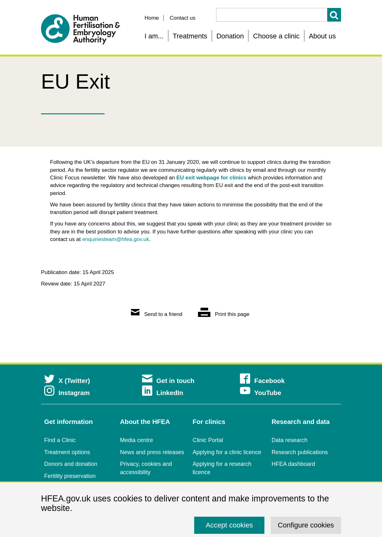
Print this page (223, 314)
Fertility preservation (70, 476)
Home (152, 18)
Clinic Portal (208, 440)
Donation (230, 36)
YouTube (260, 392)
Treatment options (67, 452)
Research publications (300, 452)
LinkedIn (162, 392)
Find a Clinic (60, 440)
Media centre (136, 440)
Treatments (190, 36)
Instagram (67, 392)
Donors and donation (70, 464)
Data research (290, 440)
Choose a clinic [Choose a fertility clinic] (276, 36)
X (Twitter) (67, 380)
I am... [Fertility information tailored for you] (154, 36)
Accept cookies (229, 525)
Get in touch (168, 380)
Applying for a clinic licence (227, 452)
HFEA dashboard (293, 464)
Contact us (182, 18)
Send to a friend (156, 314)
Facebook (262, 380)
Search (334, 15)
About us (322, 36)
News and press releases (152, 452)
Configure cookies (306, 525)
